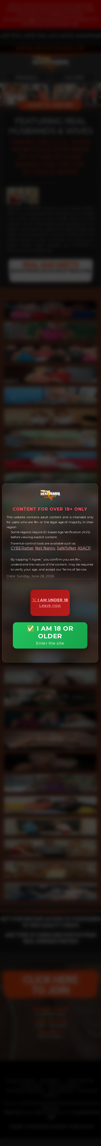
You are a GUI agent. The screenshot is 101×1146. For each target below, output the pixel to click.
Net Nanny (45, 548)
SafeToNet (66, 548)
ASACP (84, 548)
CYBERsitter (22, 548)
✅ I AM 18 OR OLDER (50, 635)
